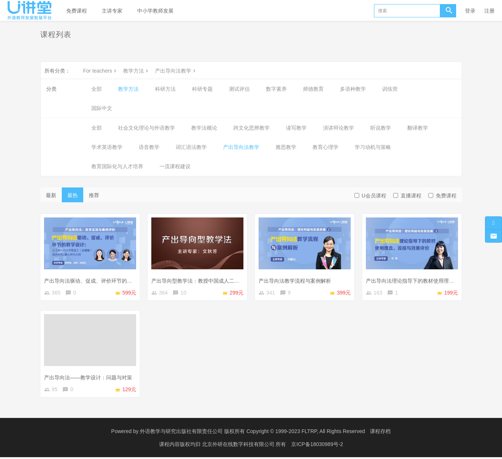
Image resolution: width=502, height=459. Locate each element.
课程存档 (380, 433)
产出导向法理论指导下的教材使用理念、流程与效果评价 (431, 280)
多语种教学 (353, 89)
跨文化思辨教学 (251, 128)
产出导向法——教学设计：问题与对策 (89, 377)
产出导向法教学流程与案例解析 (296, 280)
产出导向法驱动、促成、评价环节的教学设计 (97, 280)
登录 (470, 11)
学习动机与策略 (373, 147)
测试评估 (239, 89)
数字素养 (276, 89)
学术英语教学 (106, 147)
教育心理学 (325, 147)
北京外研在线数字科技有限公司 (239, 446)
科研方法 (165, 89)
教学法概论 (204, 128)
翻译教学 (417, 128)
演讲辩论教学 (338, 128)
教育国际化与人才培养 (117, 166)
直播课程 (407, 196)
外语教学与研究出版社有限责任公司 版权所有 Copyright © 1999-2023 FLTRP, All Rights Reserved (252, 433)
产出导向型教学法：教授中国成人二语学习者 (204, 280)
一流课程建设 (175, 166)
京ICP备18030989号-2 (317, 446)
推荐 (94, 195)
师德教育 (313, 89)
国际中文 (101, 108)
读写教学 (296, 128)
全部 (96, 89)
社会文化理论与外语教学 (146, 128)
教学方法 (136, 71)
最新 (51, 195)
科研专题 (202, 89)
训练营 (390, 89)
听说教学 (380, 128)
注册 (489, 11)
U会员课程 (370, 196)
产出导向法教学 (176, 71)
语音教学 (149, 147)
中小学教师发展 (155, 11)
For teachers (100, 71)
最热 (72, 195)
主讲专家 (112, 11)
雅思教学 (286, 147)
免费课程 (76, 11)
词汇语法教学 (191, 147)
